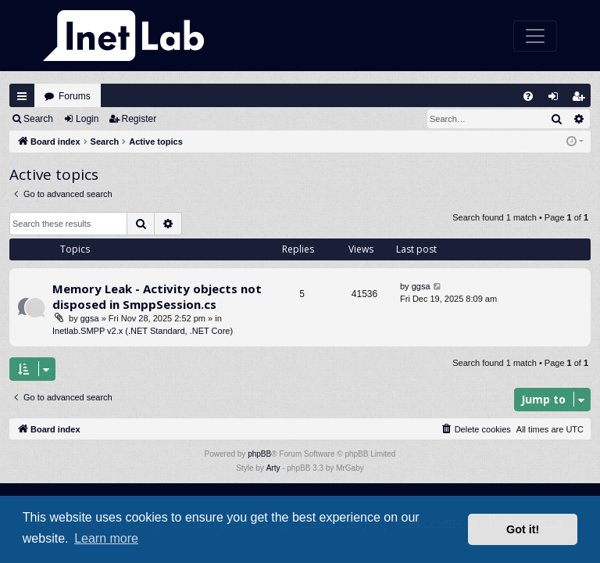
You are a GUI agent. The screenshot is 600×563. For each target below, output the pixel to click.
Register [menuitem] (582, 100)
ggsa (89, 318)
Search (38, 118)
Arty (273, 468)
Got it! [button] (522, 529)
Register (139, 118)
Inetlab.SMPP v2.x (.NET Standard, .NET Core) (142, 330)
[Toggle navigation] (535, 36)
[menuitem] (528, 96)
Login (87, 118)
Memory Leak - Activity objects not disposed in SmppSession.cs (157, 296)
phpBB (259, 454)
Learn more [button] (106, 538)
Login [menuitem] (557, 100)
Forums (75, 96)
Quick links (21, 96)
